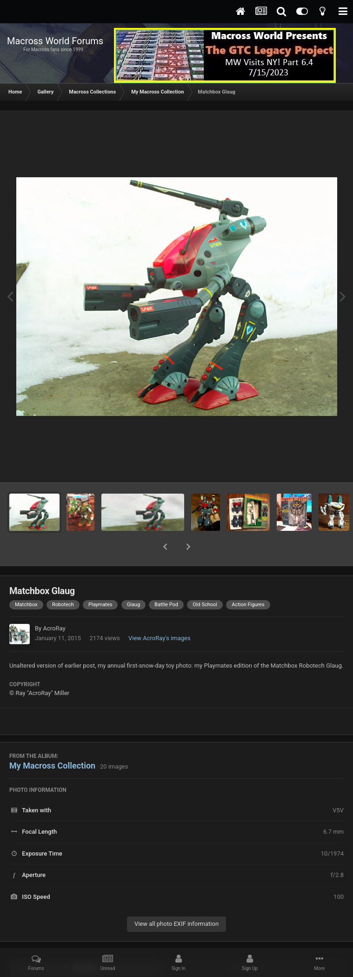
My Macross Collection (52, 741)
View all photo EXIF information (176, 899)
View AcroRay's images (159, 613)
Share (85, 944)
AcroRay (54, 604)
